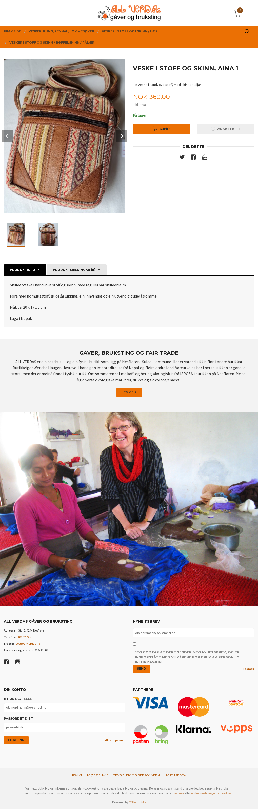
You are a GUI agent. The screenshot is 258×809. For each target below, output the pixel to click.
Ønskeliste (226, 129)
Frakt (77, 775)
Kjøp (161, 129)
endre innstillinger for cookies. (211, 793)
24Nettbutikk (137, 802)
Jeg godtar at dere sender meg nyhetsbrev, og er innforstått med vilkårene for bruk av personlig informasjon (187, 657)
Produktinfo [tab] (22, 270)
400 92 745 (24, 637)
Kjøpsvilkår (98, 775)
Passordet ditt (18, 719)
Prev (7, 136)
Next (121, 136)
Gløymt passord (115, 740)
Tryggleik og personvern (136, 775)
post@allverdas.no (28, 643)
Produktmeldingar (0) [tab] (74, 270)
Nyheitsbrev (175, 775)
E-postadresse (18, 699)
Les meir (129, 392)
